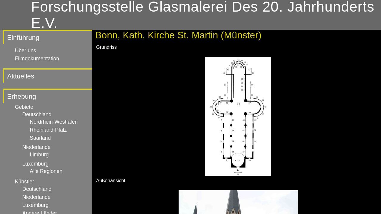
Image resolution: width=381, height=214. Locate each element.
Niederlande (36, 147)
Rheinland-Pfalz (48, 130)
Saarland (40, 138)
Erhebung (21, 96)
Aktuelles (20, 76)
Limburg (39, 155)
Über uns (25, 51)
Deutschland (36, 114)
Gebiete (24, 107)
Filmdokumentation (37, 59)
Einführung (23, 37)
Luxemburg (35, 164)
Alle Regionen (46, 171)
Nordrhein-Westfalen (54, 122)
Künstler (24, 182)
